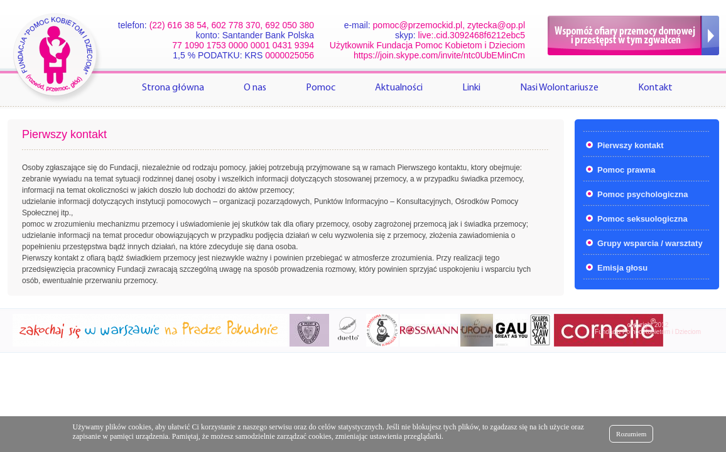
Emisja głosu (622, 267)
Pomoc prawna (626, 170)
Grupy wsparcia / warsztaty (650, 243)
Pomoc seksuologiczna (642, 218)
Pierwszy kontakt (630, 145)
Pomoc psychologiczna (642, 194)
